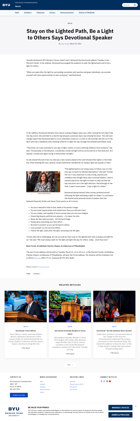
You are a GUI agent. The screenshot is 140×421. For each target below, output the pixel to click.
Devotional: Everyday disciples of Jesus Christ (70, 332)
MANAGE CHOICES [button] (120, 407)
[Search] (130, 5)
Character (40, 13)
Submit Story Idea (21, 398)
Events (52, 13)
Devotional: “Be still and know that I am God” (114, 332)
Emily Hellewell (45, 267)
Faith (17, 13)
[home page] (6, 5)
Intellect (27, 13)
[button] (136, 407)
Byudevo (36, 273)
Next (70, 367)
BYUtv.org (39, 258)
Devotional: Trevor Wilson (26, 330)
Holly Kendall (65, 44)
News (18, 6)
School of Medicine (87, 13)
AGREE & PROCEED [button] (120, 414)
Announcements (67, 13)
